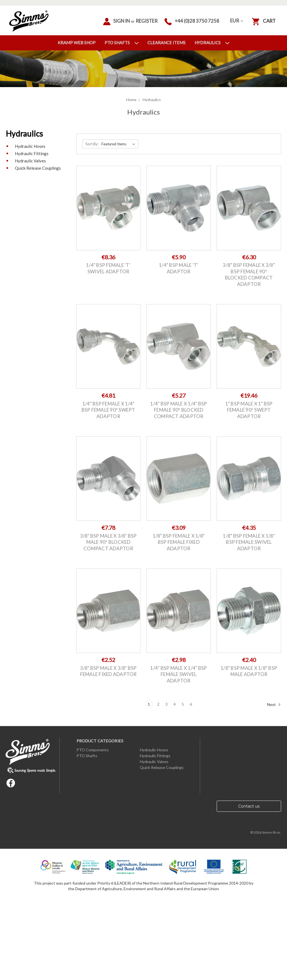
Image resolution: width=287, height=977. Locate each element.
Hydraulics (212, 42)
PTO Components (93, 749)
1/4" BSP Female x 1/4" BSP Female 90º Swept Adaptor (108, 410)
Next (274, 704)
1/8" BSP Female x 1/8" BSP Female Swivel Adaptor (249, 542)
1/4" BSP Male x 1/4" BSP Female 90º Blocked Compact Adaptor (178, 410)
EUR (236, 21)
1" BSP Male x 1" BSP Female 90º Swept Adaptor (249, 410)
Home (131, 99)
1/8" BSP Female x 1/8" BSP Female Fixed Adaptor (179, 542)
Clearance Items (166, 42)
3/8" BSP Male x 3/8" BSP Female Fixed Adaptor (108, 671)
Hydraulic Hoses (30, 146)
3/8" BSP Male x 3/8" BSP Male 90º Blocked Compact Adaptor (108, 542)
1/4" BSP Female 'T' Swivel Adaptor (108, 268)
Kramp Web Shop (77, 42)
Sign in (116, 21)
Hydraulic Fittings (31, 153)
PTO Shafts (121, 42)
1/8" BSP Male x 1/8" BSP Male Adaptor (249, 671)
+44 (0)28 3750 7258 (192, 21)
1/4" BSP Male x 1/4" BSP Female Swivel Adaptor (178, 674)
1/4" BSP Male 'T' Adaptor (178, 268)
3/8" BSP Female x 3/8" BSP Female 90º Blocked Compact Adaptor (249, 274)
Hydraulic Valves (30, 160)
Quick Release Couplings (38, 168)
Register (147, 21)
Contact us (249, 806)
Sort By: (91, 144)
